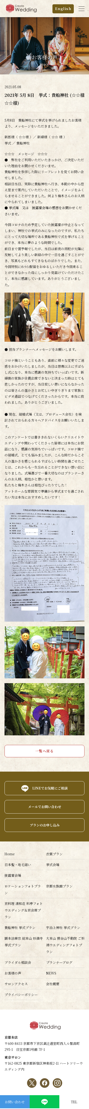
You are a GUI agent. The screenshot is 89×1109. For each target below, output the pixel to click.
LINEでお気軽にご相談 (50, 787)
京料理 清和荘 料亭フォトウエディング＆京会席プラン (24, 910)
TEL (74, 1101)
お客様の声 (13, 973)
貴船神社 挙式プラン (20, 927)
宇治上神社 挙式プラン (63, 927)
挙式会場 (52, 864)
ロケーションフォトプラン (23, 889)
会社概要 (52, 983)
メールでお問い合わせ (44, 806)
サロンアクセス (16, 983)
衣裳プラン (54, 853)
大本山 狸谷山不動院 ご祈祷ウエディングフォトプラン (65, 945)
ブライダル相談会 (18, 962)
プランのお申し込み (45, 825)
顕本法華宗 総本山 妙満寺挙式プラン (24, 941)
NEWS (51, 973)
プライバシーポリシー (21, 994)
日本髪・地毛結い (18, 864)
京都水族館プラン (59, 886)
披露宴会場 (13, 875)
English (63, 8)
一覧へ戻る (44, 750)
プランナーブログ (59, 962)
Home (10, 853)
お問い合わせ (15, 1101)
